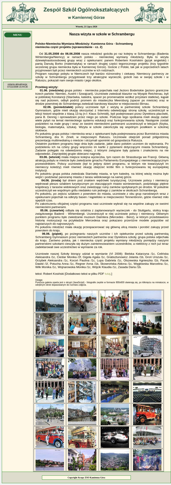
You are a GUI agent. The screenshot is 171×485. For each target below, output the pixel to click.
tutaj (107, 273)
